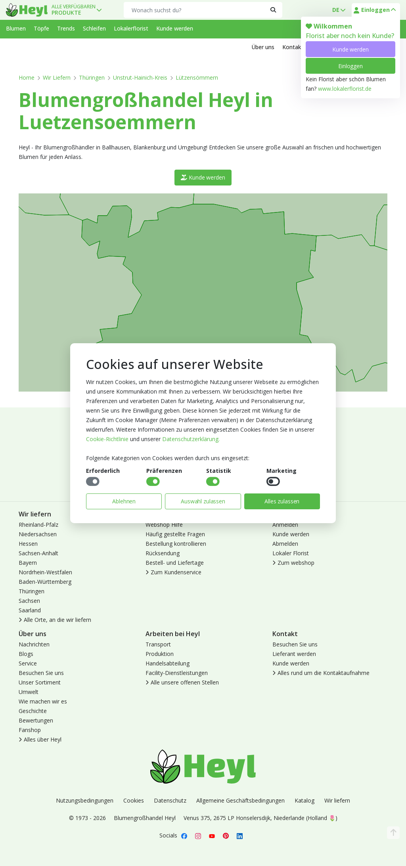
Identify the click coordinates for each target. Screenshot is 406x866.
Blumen (16, 28)
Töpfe (41, 28)
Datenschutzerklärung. (191, 439)
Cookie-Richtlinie (107, 439)
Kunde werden (350, 49)
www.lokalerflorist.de (345, 88)
